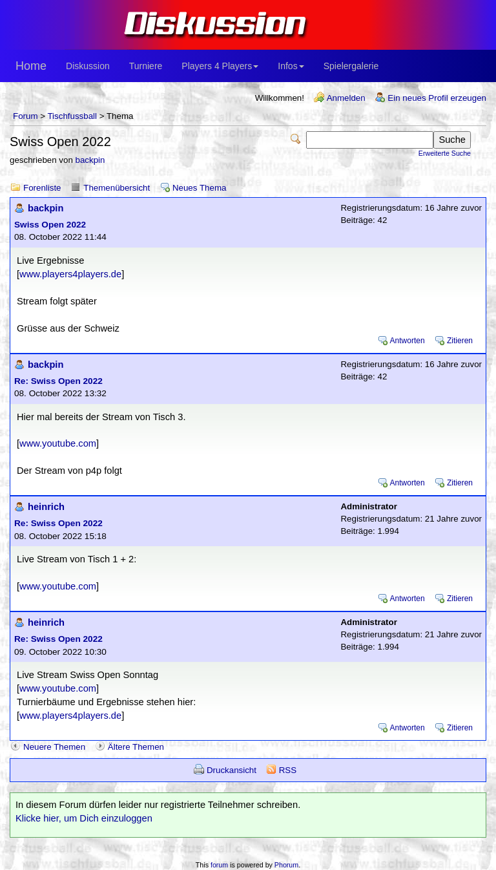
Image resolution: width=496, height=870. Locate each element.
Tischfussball (72, 116)
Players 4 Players (219, 66)
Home (31, 65)
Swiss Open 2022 (50, 224)
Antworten (407, 340)
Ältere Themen (136, 747)
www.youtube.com (57, 443)
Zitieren (460, 340)
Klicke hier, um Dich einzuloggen (84, 818)
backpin (90, 160)
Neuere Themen (54, 747)
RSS (287, 770)
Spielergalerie (351, 66)
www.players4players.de (70, 274)
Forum (25, 116)
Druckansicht (231, 770)
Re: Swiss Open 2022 (58, 381)
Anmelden (346, 98)
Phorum (286, 865)
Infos (291, 66)
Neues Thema (199, 188)
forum (219, 865)
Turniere (146, 66)
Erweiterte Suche (444, 153)
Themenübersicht (116, 188)
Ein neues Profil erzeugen (437, 98)
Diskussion (88, 66)
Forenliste (42, 188)
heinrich (46, 507)
